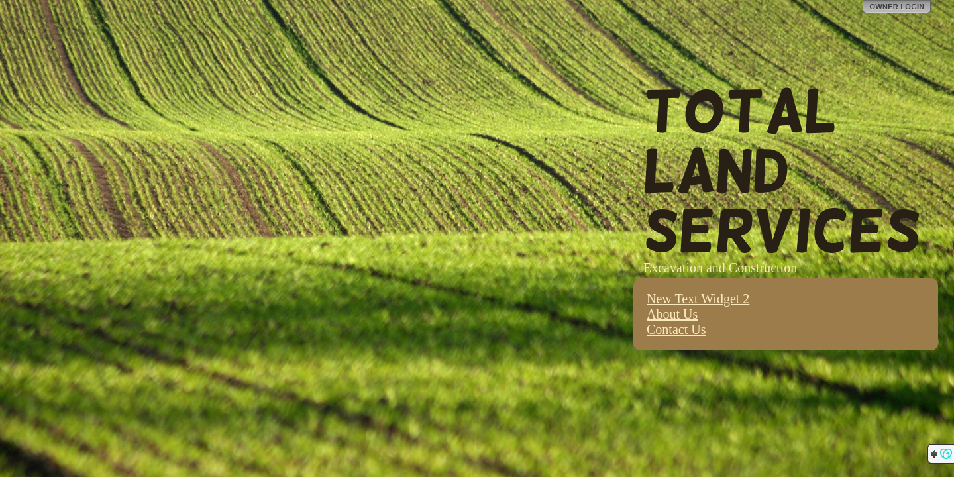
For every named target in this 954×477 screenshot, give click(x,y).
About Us (672, 314)
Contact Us (676, 329)
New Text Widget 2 (698, 299)
